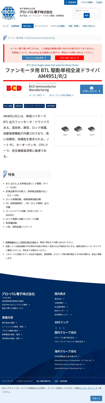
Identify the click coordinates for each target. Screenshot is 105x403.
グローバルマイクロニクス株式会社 (70, 341)
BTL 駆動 (8, 106)
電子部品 (27, 25)
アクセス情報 (87, 2)
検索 (86, 15)
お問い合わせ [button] (91, 90)
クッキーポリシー (88, 388)
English (99, 2)
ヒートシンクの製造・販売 (14, 326)
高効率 (19, 106)
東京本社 (60, 299)
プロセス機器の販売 (11, 330)
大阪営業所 (60, 302)
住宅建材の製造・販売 (12, 338)
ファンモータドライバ (35, 106)
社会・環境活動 (61, 381)
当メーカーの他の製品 (61, 95)
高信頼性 (51, 106)
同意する (96, 398)
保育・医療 (74, 25)
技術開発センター (63, 314)
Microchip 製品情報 (36, 57)
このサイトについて (25, 381)
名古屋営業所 (61, 306)
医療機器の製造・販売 (12, 334)
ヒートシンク (41, 25)
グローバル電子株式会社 (66, 337)
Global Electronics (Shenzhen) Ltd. (70, 368)
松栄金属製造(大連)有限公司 (67, 356)
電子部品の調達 (9, 322)
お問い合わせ (89, 25)
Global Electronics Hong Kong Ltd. (70, 364)
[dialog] (52, 394)
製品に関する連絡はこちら (12, 308)
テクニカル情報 (58, 25)
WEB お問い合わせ (69, 57)
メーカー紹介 (37, 95)
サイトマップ (7, 381)
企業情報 (15, 25)
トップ (5, 25)
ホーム (10, 38)
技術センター (61, 310)
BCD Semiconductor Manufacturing (40, 38)
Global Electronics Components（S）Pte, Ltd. (74, 360)
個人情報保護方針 (44, 381)
